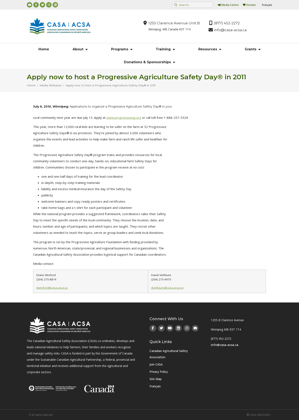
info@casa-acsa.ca (224, 345)
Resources (209, 49)
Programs (121, 49)
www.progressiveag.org (123, 117)
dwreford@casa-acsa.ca (52, 288)
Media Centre (228, 5)
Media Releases (51, 85)
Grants (253, 49)
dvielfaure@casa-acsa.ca (167, 288)
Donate (249, 5)
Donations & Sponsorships (149, 62)
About (80, 49)
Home (43, 49)
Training (165, 49)
